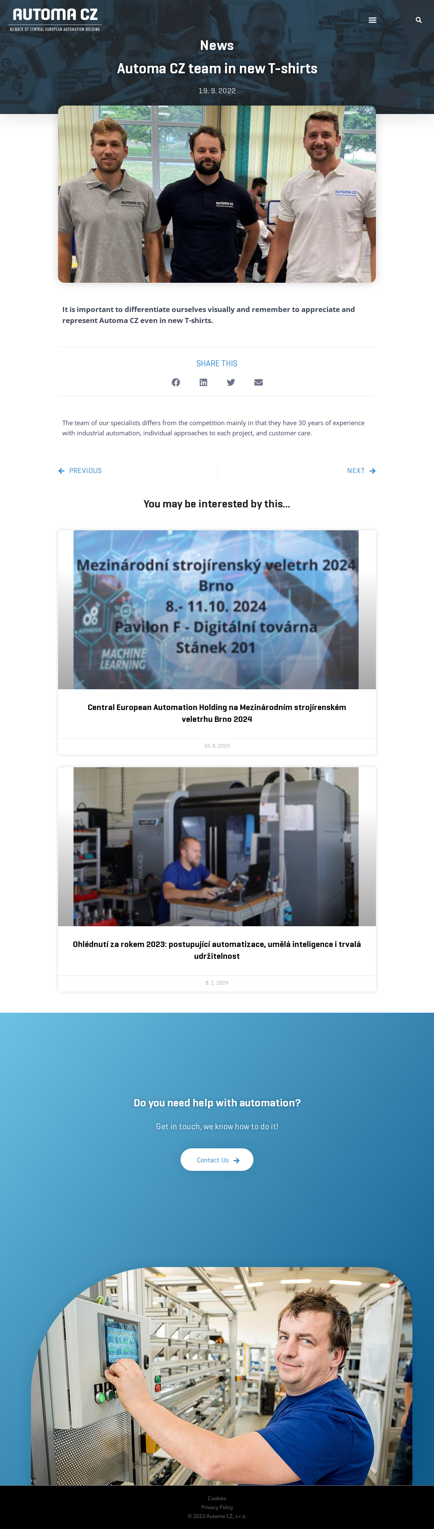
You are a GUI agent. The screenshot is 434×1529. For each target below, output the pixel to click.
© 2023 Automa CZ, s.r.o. (217, 1516)
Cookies (217, 1498)
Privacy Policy (217, 1507)
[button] (372, 20)
